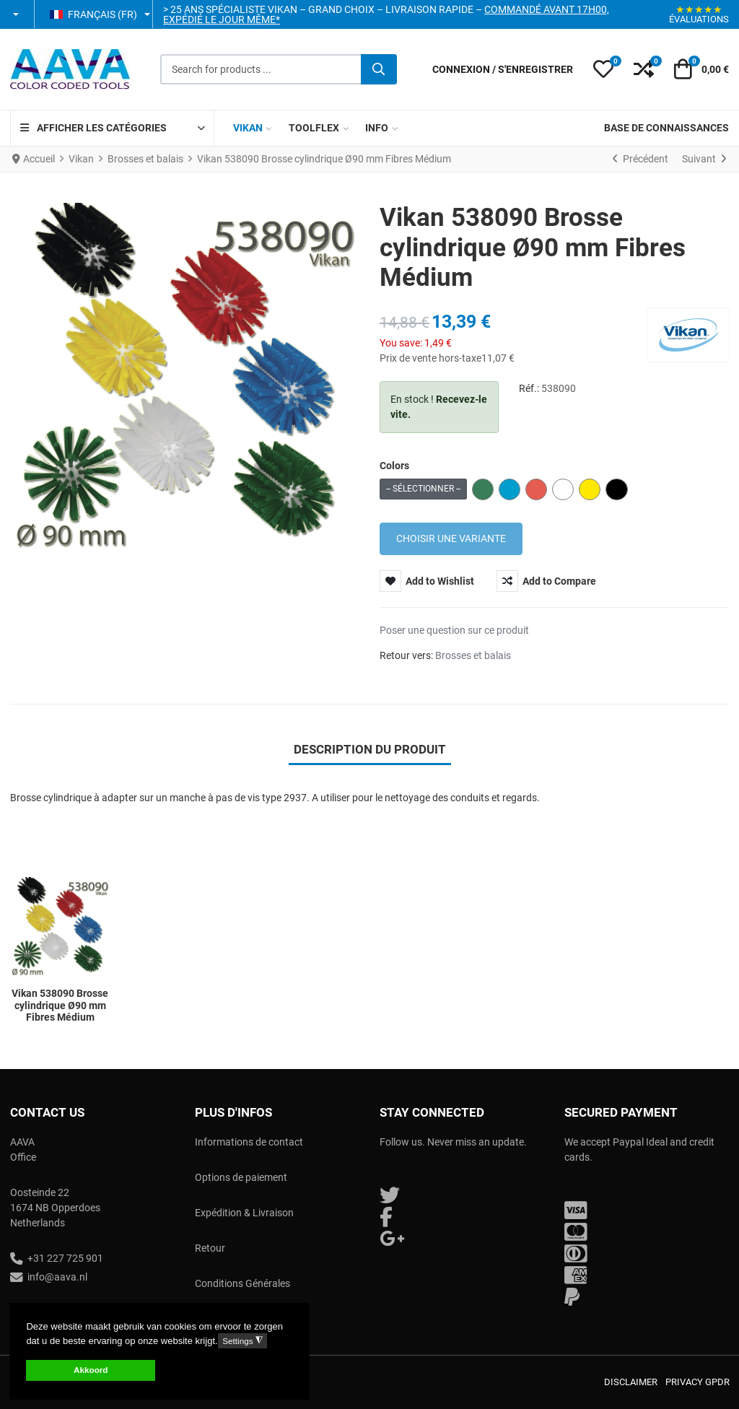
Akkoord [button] (91, 1369)
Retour (210, 1248)
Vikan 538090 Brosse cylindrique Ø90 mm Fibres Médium (60, 1005)
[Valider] (379, 69)
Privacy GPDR (697, 1382)
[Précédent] (640, 159)
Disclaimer (630, 1382)
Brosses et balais (473, 655)
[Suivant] (704, 159)
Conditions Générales (242, 1283)
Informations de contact (249, 1142)
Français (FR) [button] (93, 14)
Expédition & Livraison (244, 1212)
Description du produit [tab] (370, 749)
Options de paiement (241, 1177)
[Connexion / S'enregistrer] (502, 69)
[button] (17, 14)
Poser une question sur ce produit (454, 630)
